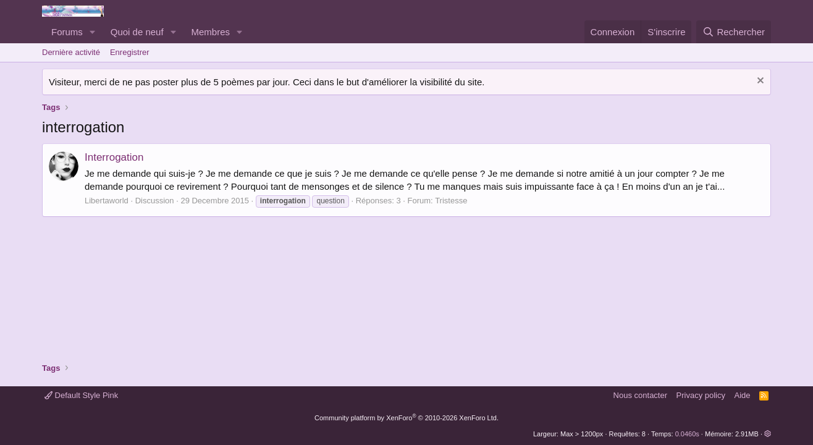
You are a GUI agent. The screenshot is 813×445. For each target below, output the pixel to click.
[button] (92, 31)
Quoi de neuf (137, 32)
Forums (67, 32)
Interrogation (114, 157)
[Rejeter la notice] (759, 81)
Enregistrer (130, 52)
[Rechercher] (733, 31)
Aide (743, 395)
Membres (211, 32)
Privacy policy (700, 395)
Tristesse (451, 200)
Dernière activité (71, 52)
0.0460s (687, 434)
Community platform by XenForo (406, 418)
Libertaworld (106, 200)
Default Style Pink (81, 395)
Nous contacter (640, 395)
